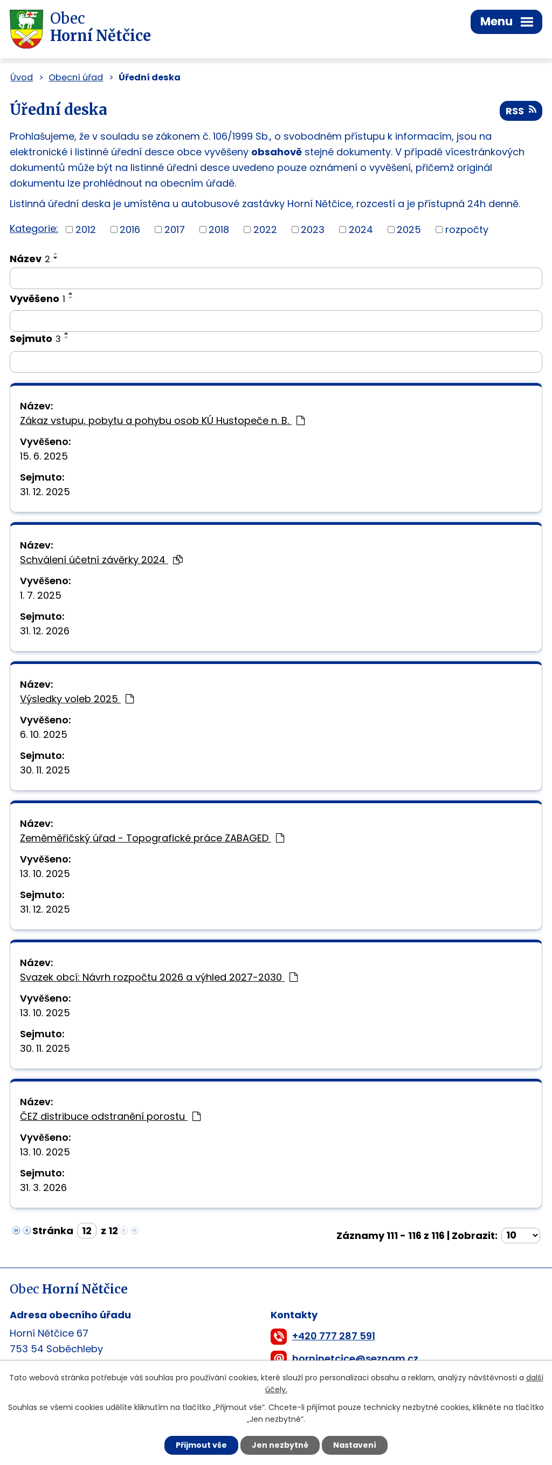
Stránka (52, 1230)
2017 (174, 229)
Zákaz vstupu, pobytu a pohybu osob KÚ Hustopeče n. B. (162, 420)
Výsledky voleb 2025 (77, 699)
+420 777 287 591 (333, 1336)
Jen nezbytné (280, 1445)
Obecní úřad (76, 77)
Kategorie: (34, 228)
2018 (219, 229)
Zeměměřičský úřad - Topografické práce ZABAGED (152, 838)
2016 (130, 229)
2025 (409, 229)
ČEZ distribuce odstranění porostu (110, 1116)
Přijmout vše (201, 1445)
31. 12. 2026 (45, 631)
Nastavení (354, 1445)
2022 (265, 229)
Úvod (21, 77)
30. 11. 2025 (45, 770)
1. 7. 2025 (40, 595)
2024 (361, 229)
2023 (313, 229)
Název (30, 258)
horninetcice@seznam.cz (355, 1358)
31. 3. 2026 (43, 1187)
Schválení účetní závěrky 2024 (101, 559)
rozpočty (466, 229)
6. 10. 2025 (43, 734)
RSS (521, 111)
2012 (85, 229)
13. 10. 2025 (45, 873)
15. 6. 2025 (44, 456)
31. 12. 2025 (45, 491)
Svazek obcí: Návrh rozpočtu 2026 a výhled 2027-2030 (159, 977)
